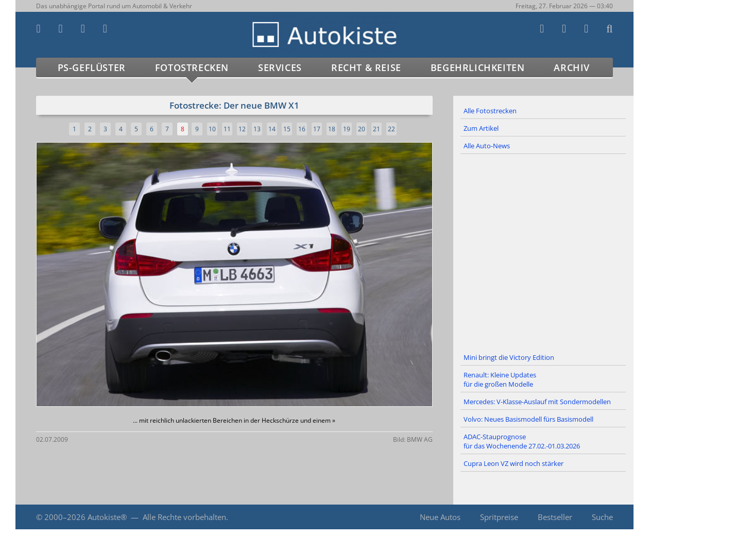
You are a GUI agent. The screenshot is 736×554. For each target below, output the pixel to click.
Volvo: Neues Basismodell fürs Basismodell (528, 419)
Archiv (572, 67)
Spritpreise (499, 517)
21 (376, 129)
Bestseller (555, 517)
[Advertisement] (543, 252)
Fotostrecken (192, 67)
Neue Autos (440, 517)
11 (227, 129)
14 (272, 129)
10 (212, 129)
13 (257, 129)
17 (316, 129)
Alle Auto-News (487, 145)
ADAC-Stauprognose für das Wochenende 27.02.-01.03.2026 (522, 441)
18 (331, 129)
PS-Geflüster (92, 67)
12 (242, 129)
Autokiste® (107, 517)
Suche (602, 517)
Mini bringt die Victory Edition (509, 357)
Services (280, 67)
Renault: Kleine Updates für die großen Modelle (500, 379)
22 (391, 129)
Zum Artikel (481, 128)
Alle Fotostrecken (490, 110)
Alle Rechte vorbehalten (184, 517)
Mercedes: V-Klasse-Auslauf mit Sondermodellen (537, 401)
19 (346, 129)
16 (301, 129)
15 (286, 129)
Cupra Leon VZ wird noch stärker (513, 463)
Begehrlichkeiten (478, 67)
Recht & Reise (366, 67)
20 (361, 129)
